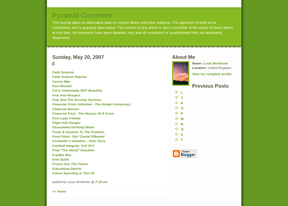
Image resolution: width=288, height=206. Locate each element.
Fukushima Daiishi (66, 168)
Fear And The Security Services (77, 99)
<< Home (59, 191)
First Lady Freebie (66, 118)
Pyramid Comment (82, 15)
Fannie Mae (61, 81)
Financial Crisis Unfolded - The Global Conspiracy (91, 104)
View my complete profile (211, 74)
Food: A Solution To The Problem (78, 132)
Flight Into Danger (66, 122)
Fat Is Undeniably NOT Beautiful (77, 90)
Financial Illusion (65, 109)
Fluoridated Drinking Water (73, 127)
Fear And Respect (66, 95)
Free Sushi (60, 159)
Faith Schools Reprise (69, 76)
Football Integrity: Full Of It (73, 145)
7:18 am (101, 182)
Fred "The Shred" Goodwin (73, 150)
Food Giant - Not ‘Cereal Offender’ (78, 136)
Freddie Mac (61, 155)
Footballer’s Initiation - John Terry (78, 141)
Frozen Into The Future (70, 164)
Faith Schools (63, 72)
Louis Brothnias (215, 63)
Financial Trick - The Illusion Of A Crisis (83, 113)
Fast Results (62, 86)
